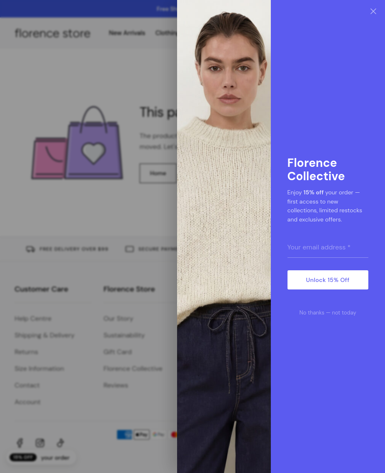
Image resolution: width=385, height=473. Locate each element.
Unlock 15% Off (328, 280)
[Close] (373, 12)
